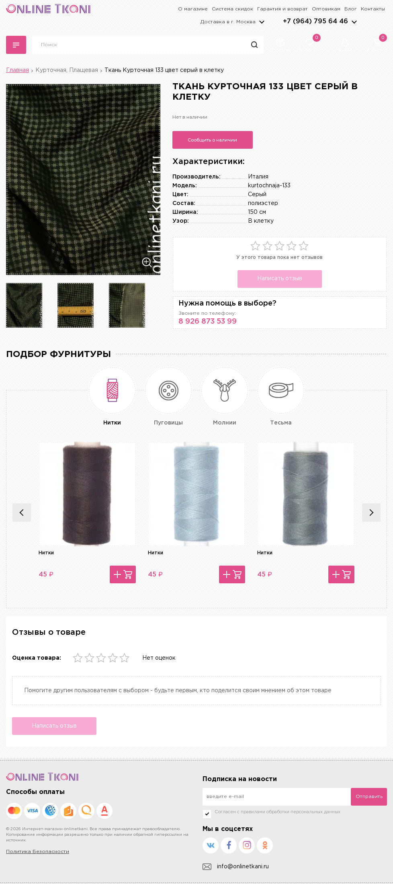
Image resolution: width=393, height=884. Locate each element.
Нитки (46, 553)
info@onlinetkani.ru (236, 866)
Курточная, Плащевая (66, 70)
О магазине (193, 9)
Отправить (369, 796)
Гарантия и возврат (282, 9)
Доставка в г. (228, 22)
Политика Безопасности (37, 851)
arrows (354, 21)
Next (371, 512)
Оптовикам (326, 9)
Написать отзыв (279, 278)
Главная (17, 70)
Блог (350, 9)
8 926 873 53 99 (207, 321)
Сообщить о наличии (212, 140)
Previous (21, 512)
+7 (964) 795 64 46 (315, 21)
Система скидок (232, 9)
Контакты (373, 9)
